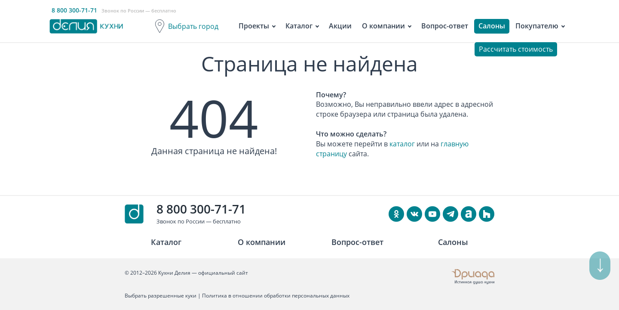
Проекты (254, 26)
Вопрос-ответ (444, 26)
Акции (340, 26)
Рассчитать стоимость (516, 49)
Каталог (299, 26)
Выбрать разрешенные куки (160, 295)
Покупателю (536, 26)
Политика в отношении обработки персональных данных (275, 295)
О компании (383, 26)
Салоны (491, 26)
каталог (402, 144)
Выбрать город (193, 26)
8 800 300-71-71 (201, 209)
